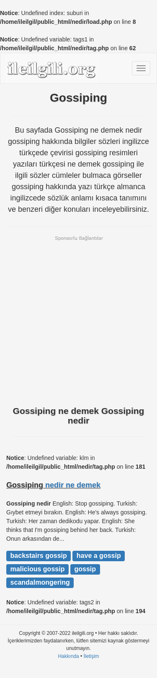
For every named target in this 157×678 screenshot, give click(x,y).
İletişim (91, 656)
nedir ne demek (72, 485)
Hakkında (68, 656)
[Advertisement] (78, 319)
